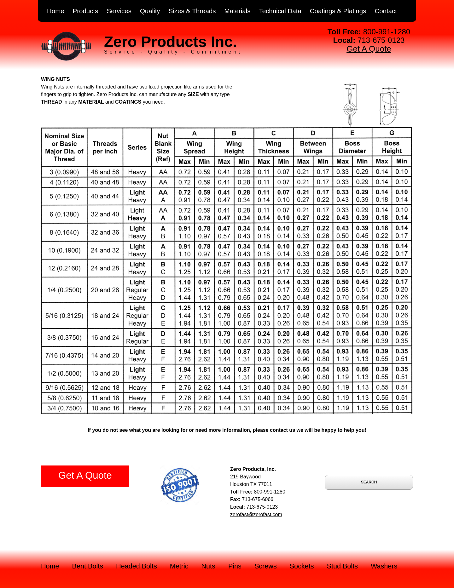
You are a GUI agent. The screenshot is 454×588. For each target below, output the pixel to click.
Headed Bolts (136, 566)
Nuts (208, 566)
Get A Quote (368, 49)
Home (55, 10)
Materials (237, 10)
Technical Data (280, 10)
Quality (150, 10)
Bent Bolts (87, 566)
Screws (265, 566)
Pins (235, 566)
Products (85, 10)
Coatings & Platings (338, 10)
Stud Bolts (342, 566)
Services (119, 10)
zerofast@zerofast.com (256, 514)
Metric (179, 566)
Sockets (302, 566)
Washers (384, 566)
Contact (386, 10)
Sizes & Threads (192, 10)
